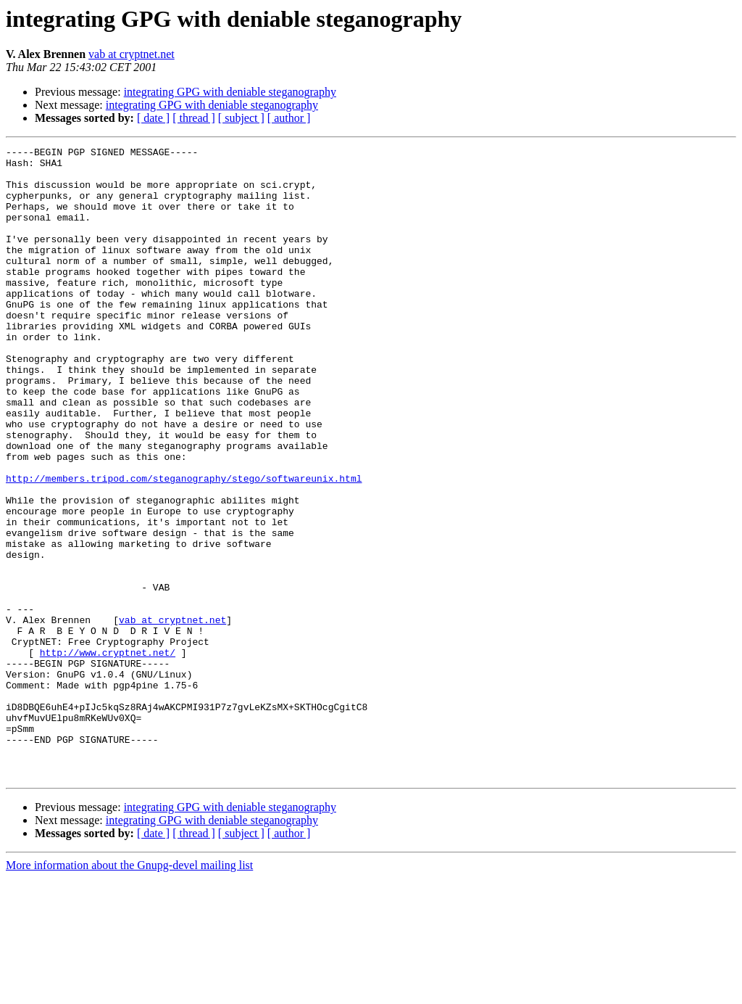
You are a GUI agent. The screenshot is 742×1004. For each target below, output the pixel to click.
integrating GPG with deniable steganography (230, 92)
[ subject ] (241, 118)
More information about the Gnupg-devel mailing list (129, 991)
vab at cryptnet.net (131, 54)
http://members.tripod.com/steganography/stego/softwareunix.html (184, 545)
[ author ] (289, 118)
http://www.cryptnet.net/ (107, 754)
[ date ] (153, 118)
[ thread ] (193, 118)
